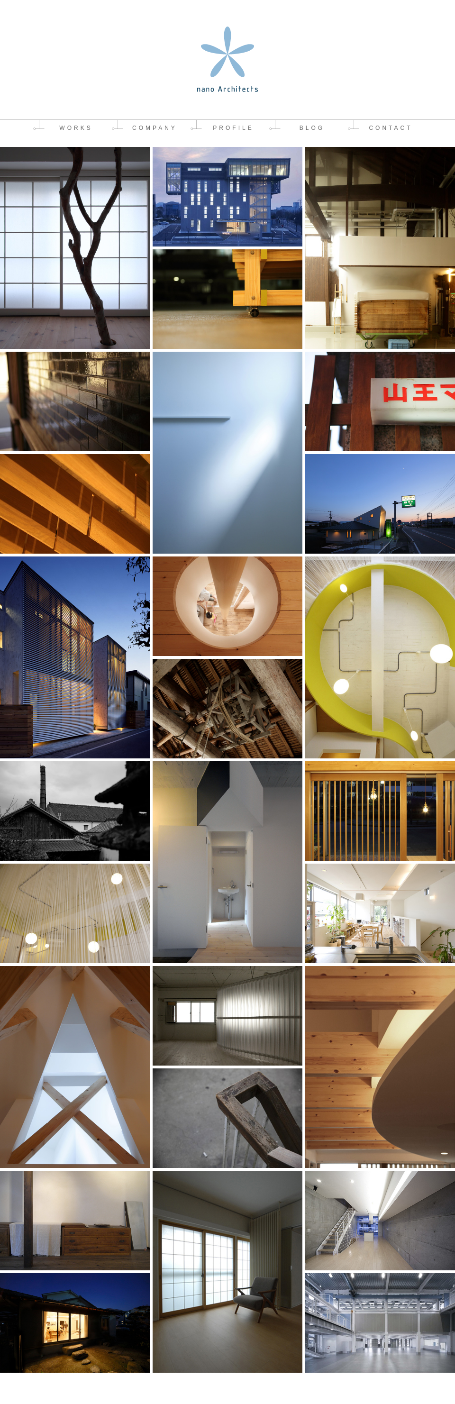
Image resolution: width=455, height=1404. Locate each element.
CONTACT (390, 128)
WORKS (75, 128)
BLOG (312, 128)
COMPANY (154, 128)
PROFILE (233, 128)
